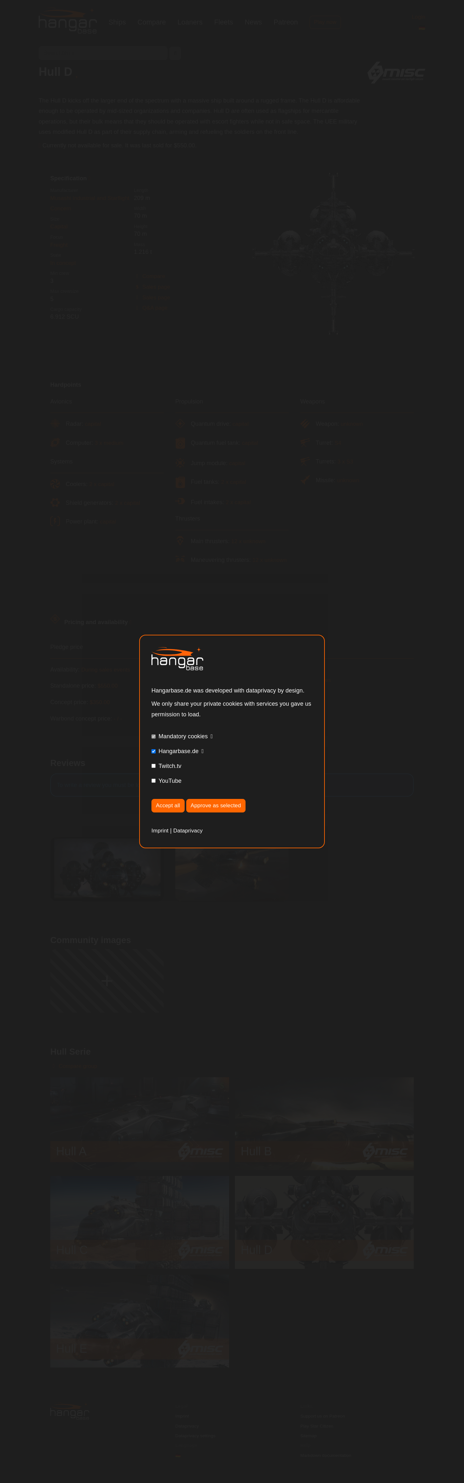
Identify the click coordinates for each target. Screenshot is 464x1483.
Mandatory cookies (183, 736)
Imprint (160, 831)
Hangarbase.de (178, 751)
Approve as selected (219, 805)
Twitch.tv (170, 765)
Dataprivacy (189, 831)
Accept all (169, 805)
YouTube (170, 780)
